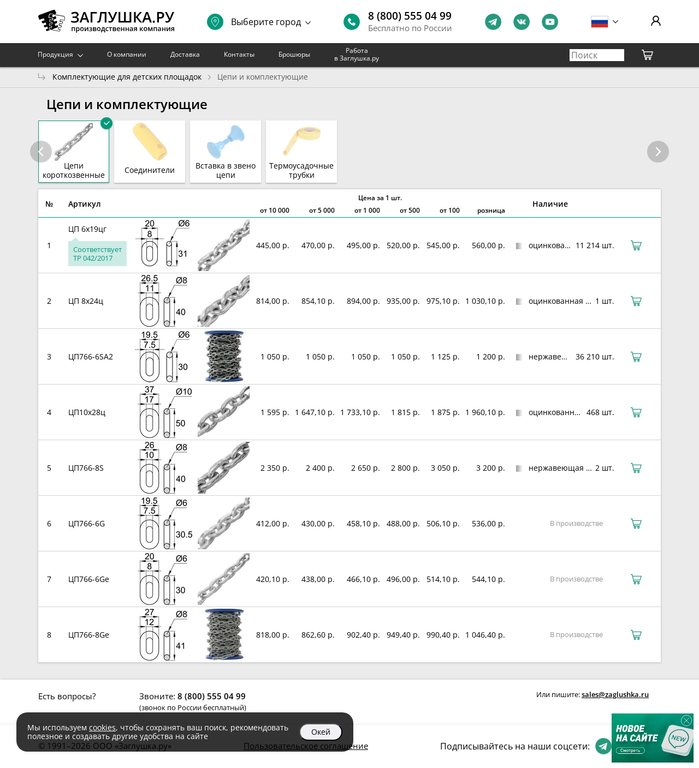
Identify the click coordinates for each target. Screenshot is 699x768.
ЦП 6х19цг (87, 229)
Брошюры (294, 54)
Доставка (185, 54)
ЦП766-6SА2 (90, 356)
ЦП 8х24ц (85, 301)
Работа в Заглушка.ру (356, 54)
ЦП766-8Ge (88, 634)
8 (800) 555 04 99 (410, 16)
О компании (126, 54)
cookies (102, 727)
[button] (658, 152)
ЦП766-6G (86, 523)
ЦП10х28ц (86, 412)
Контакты (239, 54)
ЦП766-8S (86, 468)
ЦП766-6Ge (88, 579)
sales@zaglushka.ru (615, 694)
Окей (320, 732)
